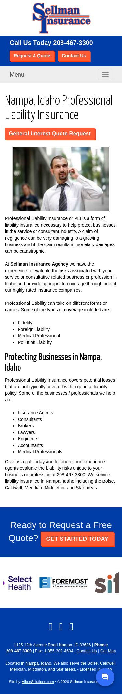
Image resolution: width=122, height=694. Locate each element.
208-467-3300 (73, 42)
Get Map (108, 651)
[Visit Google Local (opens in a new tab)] (71, 626)
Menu (17, 74)
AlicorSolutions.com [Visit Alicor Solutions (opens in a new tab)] (38, 682)
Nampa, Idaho (38, 663)
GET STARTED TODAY (77, 539)
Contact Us (74, 55)
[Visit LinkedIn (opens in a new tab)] (61, 626)
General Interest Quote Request (50, 133)
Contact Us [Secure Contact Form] (86, 651)
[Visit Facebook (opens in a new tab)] (51, 626)
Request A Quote (32, 55)
